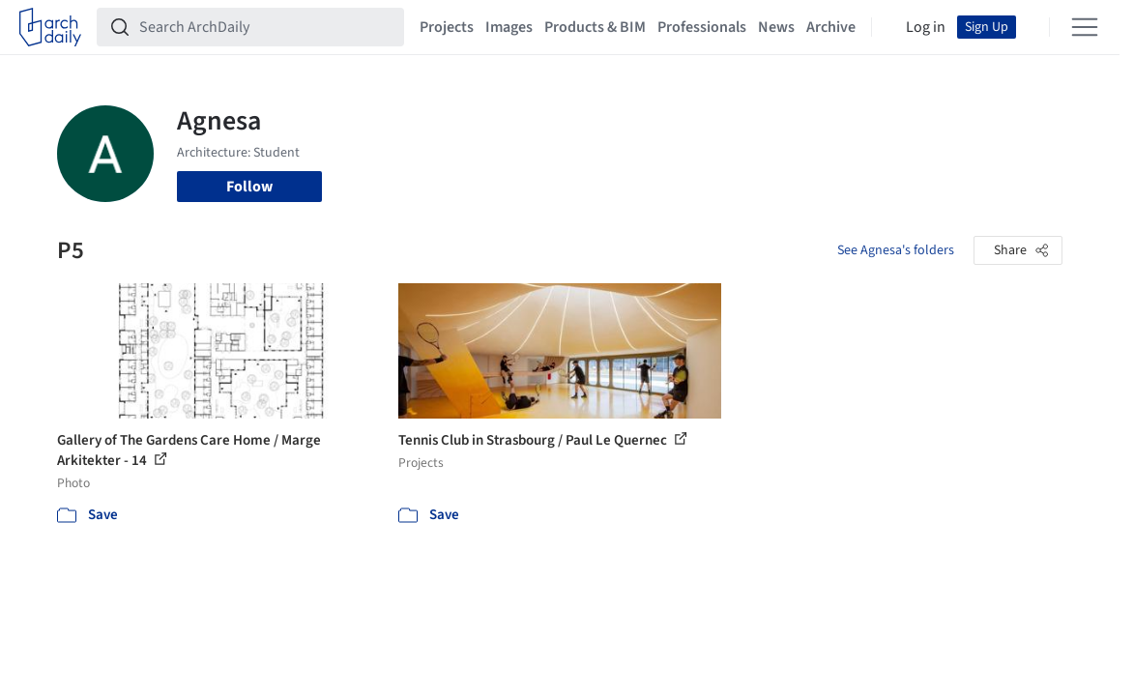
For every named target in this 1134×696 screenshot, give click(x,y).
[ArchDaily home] (50, 27)
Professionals (701, 27)
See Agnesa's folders (895, 250)
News (776, 27)
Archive (831, 27)
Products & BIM (595, 27)
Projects (447, 27)
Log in (925, 27)
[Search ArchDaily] (266, 27)
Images (509, 27)
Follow (249, 186)
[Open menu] (1084, 27)
